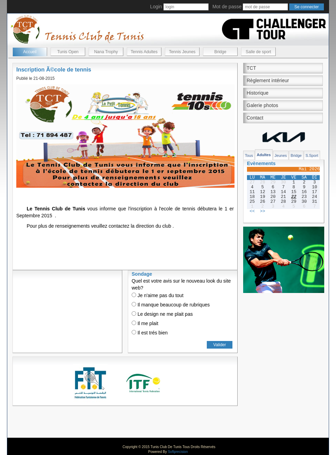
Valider (219, 344)
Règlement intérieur (268, 80)
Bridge (220, 51)
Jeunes (281, 155)
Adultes (264, 155)
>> (262, 211)
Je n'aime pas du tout (158, 295)
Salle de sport (258, 51)
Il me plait (145, 323)
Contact (255, 118)
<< (252, 211)
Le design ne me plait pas (162, 314)
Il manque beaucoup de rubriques (171, 304)
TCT (251, 68)
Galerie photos (262, 105)
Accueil (30, 51)
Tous (249, 155)
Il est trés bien (150, 332)
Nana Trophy (106, 51)
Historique (257, 93)
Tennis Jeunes (182, 51)
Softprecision (178, 452)
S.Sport (312, 155)
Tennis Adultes (144, 51)
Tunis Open (68, 51)
